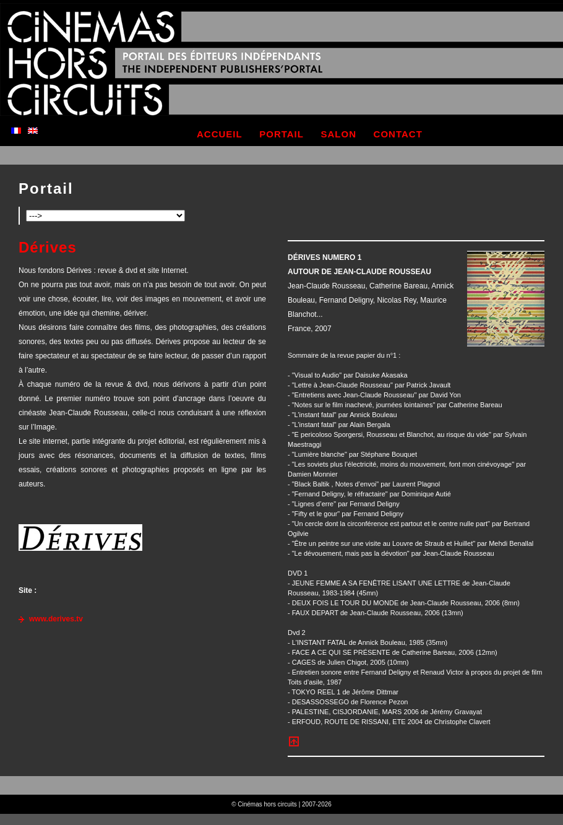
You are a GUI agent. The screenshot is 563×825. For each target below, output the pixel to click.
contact (398, 134)
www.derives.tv (56, 619)
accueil (220, 134)
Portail (46, 188)
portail (281, 134)
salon (339, 134)
